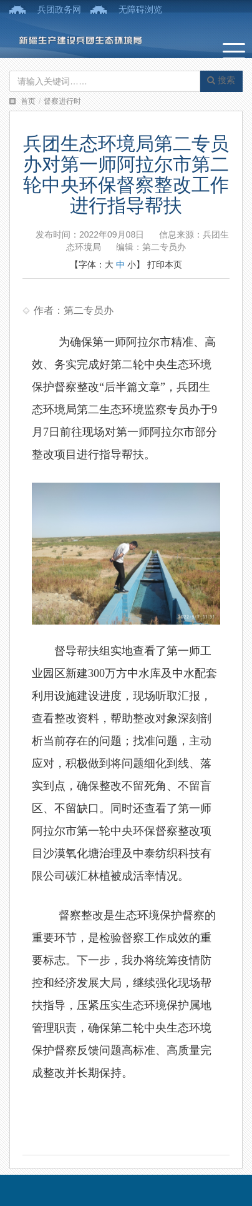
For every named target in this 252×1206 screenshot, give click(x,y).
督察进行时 (62, 101)
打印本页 (164, 264)
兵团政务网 (59, 9)
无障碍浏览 (140, 9)
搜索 (221, 80)
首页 (28, 101)
